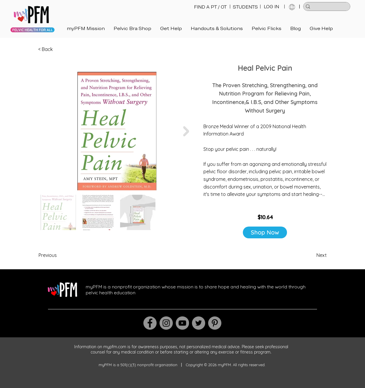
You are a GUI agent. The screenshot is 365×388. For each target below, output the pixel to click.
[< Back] (57, 49)
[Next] (312, 255)
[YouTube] (182, 323)
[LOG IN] (271, 6)
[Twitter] (198, 323)
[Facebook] (150, 323)
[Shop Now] (265, 232)
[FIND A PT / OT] (210, 7)
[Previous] (58, 255)
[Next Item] (186, 131)
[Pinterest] (214, 323)
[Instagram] (166, 323)
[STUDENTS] (245, 7)
